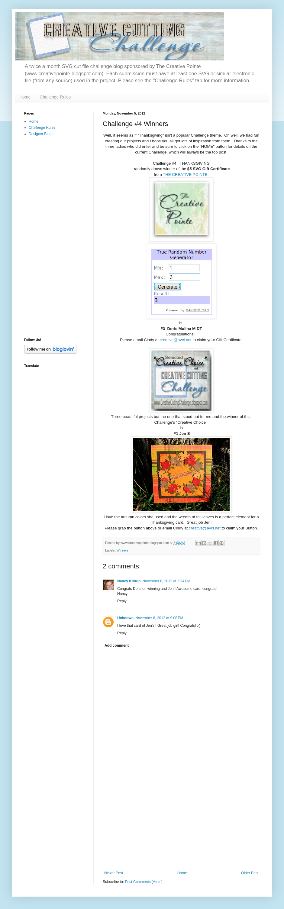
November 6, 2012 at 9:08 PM (159, 618)
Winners (123, 550)
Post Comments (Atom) (144, 882)
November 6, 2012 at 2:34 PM (166, 581)
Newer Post (113, 873)
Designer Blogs (41, 134)
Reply (122, 601)
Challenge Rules (55, 97)
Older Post (249, 873)
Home (25, 97)
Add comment (117, 645)
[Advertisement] (48, 236)
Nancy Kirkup (128, 581)
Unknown (125, 618)
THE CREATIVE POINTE (185, 174)
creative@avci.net (175, 340)
